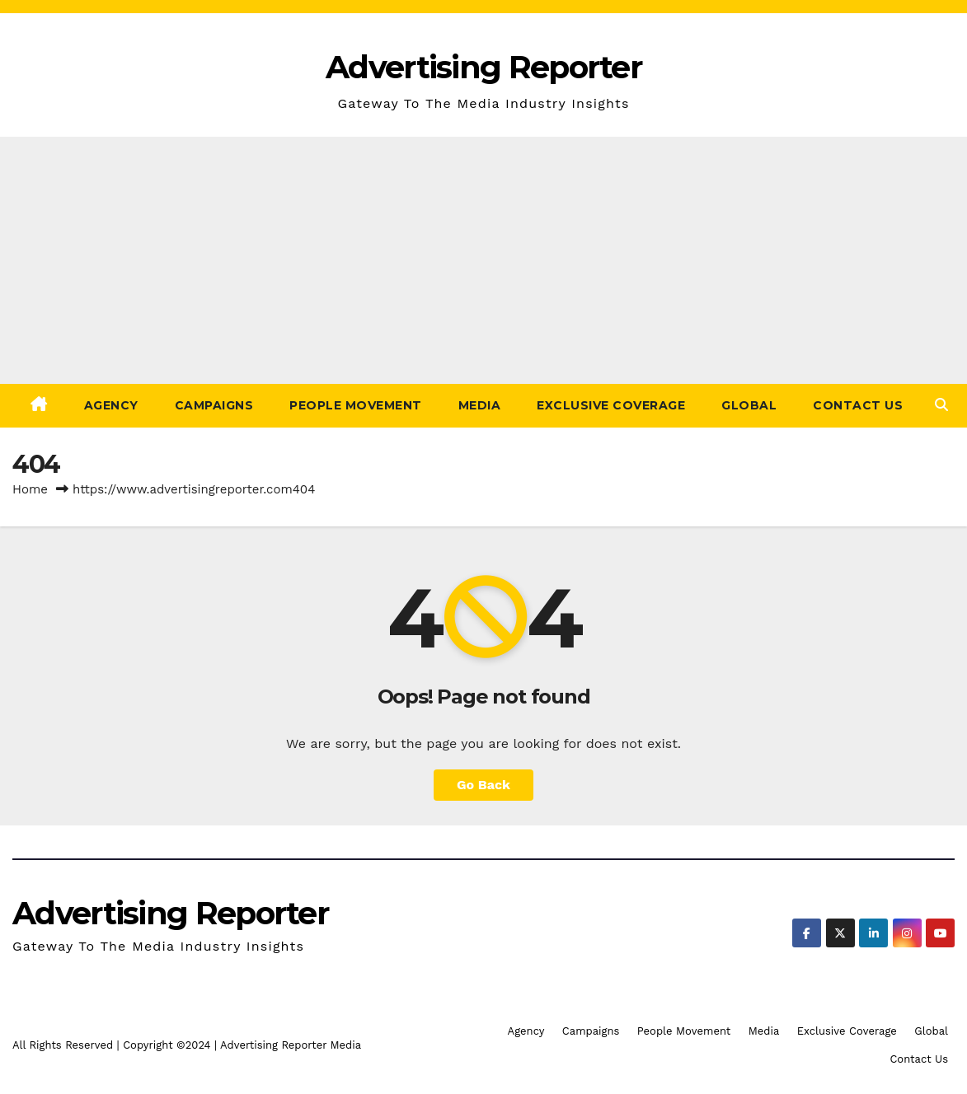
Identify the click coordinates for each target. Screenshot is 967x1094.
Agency (111, 405)
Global (749, 405)
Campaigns (214, 405)
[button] (941, 405)
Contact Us (858, 405)
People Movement (355, 405)
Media (479, 405)
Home (30, 489)
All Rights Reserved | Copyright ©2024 (113, 1045)
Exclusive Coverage (611, 405)
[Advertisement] (483, 260)
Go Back (483, 784)
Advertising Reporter (483, 67)
